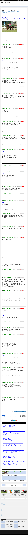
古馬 (9, 11)
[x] (12, 453)
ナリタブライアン (7, 11)
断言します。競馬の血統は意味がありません (9, 481)
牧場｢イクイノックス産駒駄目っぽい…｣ (9, 459)
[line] (15, 453)
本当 (18, 11)
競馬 (3, 11)
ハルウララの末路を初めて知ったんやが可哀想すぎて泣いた (11, 474)
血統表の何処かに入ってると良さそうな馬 (9, 491)
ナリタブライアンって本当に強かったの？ (20, 436)
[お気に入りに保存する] (3, 14)
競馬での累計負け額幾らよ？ (7, 492)
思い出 (4, 448)
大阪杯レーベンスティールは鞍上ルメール (9, 473)
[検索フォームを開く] (24, 2)
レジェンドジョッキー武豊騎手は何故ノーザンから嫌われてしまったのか (13, 460)
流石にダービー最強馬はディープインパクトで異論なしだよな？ (12, 497)
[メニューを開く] (26, 2)
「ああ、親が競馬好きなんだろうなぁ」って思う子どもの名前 (12, 478)
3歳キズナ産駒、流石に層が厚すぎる (8, 485)
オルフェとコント (5, 468)
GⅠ (14, 11)
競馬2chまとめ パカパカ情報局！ (7, 2)
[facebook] (11, 453)
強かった (12, 11)
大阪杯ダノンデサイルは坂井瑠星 (8, 487)
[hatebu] (14, 453)
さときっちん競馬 (5, 12)
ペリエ (16, 11)
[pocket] (16, 453)
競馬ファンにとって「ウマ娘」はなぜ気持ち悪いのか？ (11, 490)
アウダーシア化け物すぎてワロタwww (8, 486)
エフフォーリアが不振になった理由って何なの (9, 469)
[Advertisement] (14, 38)
